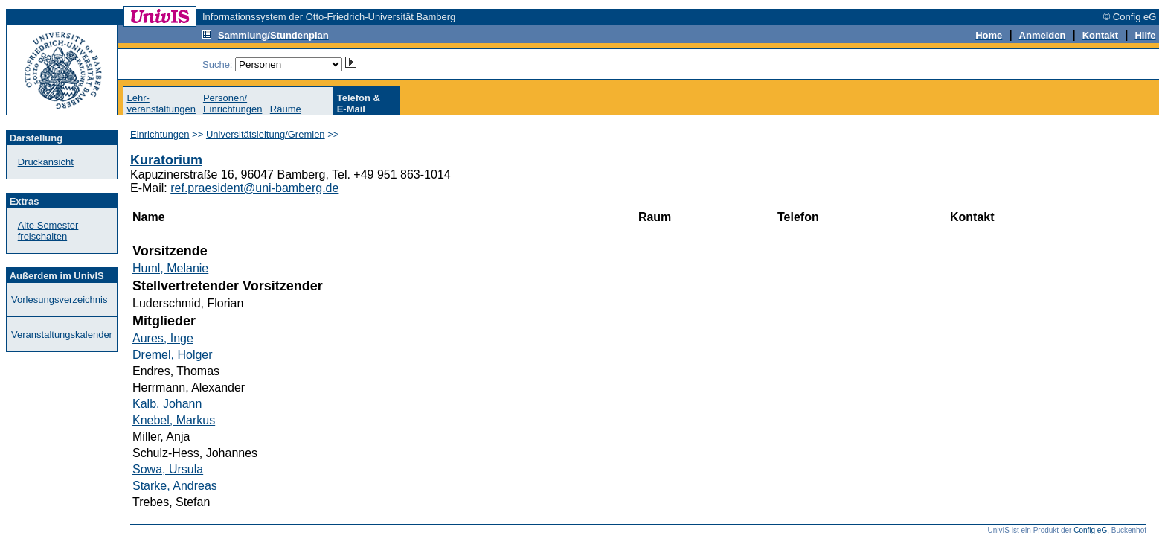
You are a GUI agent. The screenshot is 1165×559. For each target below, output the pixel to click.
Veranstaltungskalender (61, 334)
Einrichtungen (160, 134)
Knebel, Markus (173, 420)
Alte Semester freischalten (48, 231)
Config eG (1090, 530)
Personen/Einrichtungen (233, 103)
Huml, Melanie (170, 268)
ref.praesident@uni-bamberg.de (254, 188)
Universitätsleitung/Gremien (265, 134)
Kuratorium (166, 160)
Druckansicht (46, 161)
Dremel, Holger (172, 354)
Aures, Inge (162, 338)
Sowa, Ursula (167, 469)
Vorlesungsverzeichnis (59, 299)
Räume (285, 109)
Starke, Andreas (174, 485)
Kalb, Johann (167, 403)
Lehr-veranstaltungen (161, 103)
